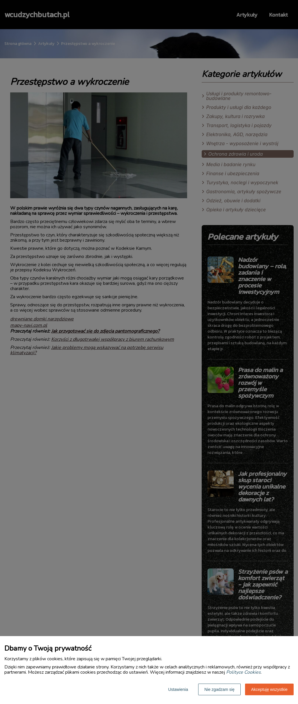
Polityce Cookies (243, 672)
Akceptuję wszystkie (269, 689)
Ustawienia (178, 689)
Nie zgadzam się (219, 689)
